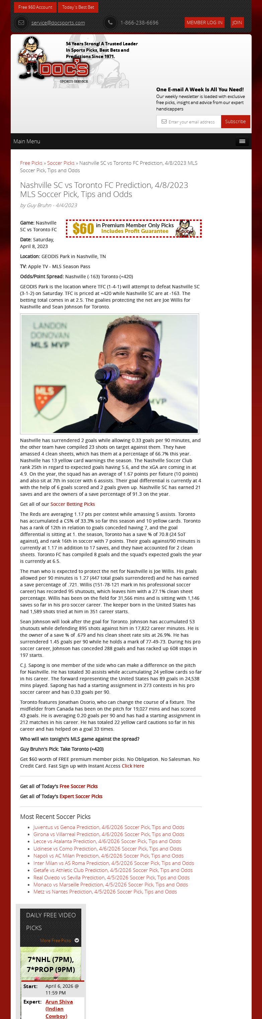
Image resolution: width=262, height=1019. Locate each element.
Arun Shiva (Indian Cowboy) (226, 208)
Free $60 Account (37, 7)
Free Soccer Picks (79, 810)
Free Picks (31, 113)
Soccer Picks (61, 113)
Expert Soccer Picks (81, 820)
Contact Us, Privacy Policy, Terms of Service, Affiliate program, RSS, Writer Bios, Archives (171, 1010)
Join (237, 22)
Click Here (31, 789)
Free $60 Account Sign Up (217, 271)
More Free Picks (221, 143)
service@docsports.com (49, 22)
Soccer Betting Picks (73, 474)
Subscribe (235, 72)
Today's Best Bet (83, 7)
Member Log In (205, 22)
